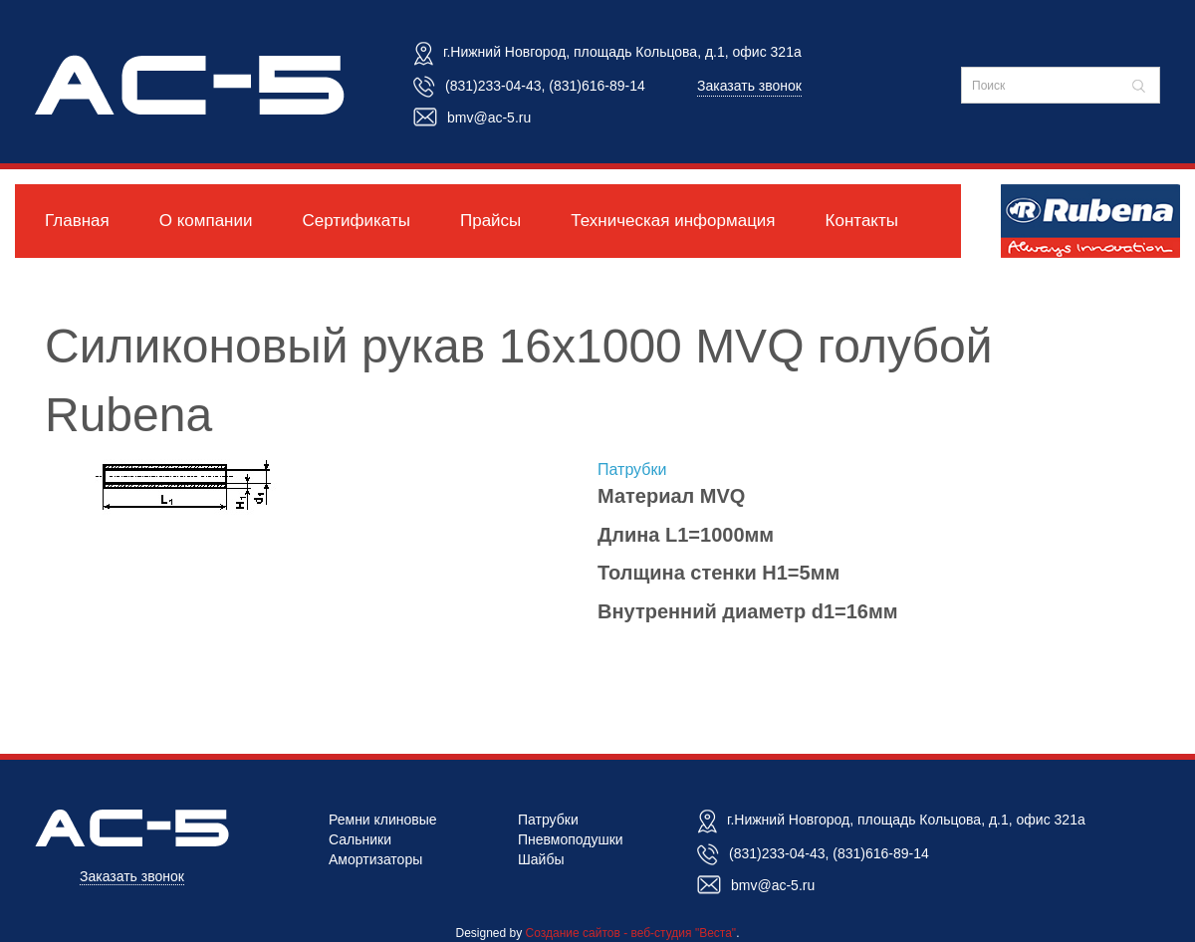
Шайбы (541, 859)
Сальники (360, 839)
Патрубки (632, 469)
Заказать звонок (749, 86)
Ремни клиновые (383, 819)
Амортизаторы (375, 859)
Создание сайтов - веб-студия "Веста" (631, 933)
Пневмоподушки (570, 839)
